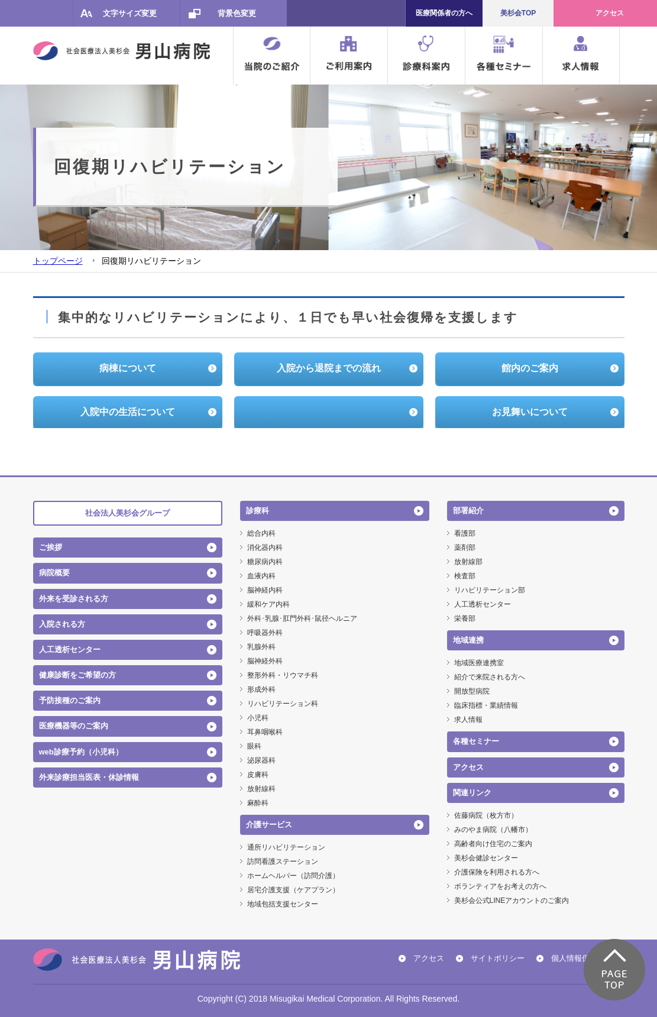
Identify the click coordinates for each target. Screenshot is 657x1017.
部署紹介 (468, 510)
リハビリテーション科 (282, 703)
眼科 (254, 746)
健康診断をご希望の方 (77, 675)
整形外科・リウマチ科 (282, 675)
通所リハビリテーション (286, 847)
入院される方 (62, 624)
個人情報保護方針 (582, 958)
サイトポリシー (498, 958)
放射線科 (261, 789)
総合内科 (261, 533)
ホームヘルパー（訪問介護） (293, 876)
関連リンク (472, 792)
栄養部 (464, 618)
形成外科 (261, 689)
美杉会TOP (518, 13)
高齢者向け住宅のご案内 (493, 844)
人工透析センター (70, 649)
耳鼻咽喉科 (265, 732)
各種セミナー (476, 741)
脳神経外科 (265, 661)
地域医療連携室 (479, 663)
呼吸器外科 (265, 633)
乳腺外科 (261, 647)
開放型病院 (472, 691)
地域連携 (468, 640)
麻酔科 (257, 803)
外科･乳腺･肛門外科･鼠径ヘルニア (302, 618)
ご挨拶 (50, 547)
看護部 (464, 533)
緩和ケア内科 (268, 604)
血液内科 (261, 576)
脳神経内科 (265, 590)
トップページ (58, 260)
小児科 (257, 718)
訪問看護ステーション (282, 861)
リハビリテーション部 (489, 590)
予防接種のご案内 (70, 700)
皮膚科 (257, 774)
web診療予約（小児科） (81, 751)
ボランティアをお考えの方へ (500, 886)
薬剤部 (464, 547)
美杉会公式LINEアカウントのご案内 (511, 900)
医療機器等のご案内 (73, 725)
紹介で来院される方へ (489, 677)
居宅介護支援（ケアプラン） (293, 890)
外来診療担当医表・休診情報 (89, 777)
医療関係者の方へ (444, 13)
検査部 (464, 576)
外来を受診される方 (73, 598)
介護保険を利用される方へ (496, 872)
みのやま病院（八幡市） (493, 829)
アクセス (609, 13)
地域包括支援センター (282, 904)
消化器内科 (265, 547)
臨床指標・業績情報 (486, 705)
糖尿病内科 (265, 562)
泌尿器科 (261, 760)
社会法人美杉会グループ (127, 512)
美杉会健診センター (486, 858)
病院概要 (54, 572)
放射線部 (468, 562)
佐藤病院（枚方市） (486, 815)
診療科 (257, 510)
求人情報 (468, 719)
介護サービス (269, 824)
